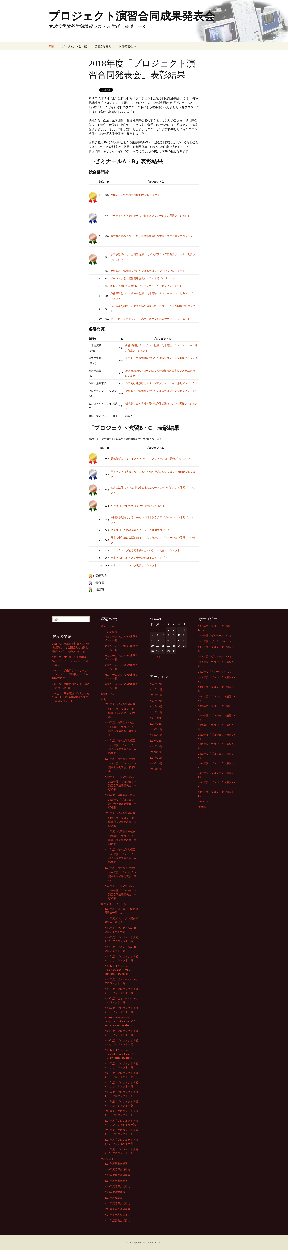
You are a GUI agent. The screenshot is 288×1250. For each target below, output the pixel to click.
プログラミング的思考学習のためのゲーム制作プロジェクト (145, 550)
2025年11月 (156, 689)
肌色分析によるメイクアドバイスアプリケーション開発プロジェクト (150, 458)
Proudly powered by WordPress (144, 1242)
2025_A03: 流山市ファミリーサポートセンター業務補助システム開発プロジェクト (70, 674)
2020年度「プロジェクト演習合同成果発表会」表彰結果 (122, 803)
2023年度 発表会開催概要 (120, 849)
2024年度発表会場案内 (117, 1214)
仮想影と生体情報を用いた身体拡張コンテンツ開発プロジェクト (147, 270)
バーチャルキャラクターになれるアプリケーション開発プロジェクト (150, 215)
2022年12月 (156, 706)
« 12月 (157, 656)
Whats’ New (107, 626)
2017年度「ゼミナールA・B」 (215, 641)
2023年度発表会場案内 (117, 1209)
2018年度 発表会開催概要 (120, 758)
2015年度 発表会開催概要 (120, 704)
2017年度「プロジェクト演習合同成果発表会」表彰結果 (122, 749)
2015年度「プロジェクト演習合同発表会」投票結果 (122, 712)
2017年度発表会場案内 (117, 1175)
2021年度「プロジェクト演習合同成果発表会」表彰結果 (122, 821)
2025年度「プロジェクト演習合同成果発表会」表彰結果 (122, 894)
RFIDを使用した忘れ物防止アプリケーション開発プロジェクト (146, 286)
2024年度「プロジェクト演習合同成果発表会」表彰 (122, 876)
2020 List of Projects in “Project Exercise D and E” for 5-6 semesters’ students (121, 1021)
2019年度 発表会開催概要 (120, 776)
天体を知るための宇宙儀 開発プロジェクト (135, 194)
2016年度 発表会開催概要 (120, 722)
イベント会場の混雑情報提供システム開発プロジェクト (142, 278)
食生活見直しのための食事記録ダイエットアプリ (139, 557)
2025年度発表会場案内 (117, 1220)
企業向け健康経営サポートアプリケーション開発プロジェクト (161, 383)
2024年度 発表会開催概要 (120, 867)
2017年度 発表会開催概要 (120, 740)
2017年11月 (156, 757)
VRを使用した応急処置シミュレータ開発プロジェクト (141, 530)
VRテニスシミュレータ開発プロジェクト (134, 565)
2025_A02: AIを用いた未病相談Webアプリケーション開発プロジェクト (70, 660)
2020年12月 (156, 729)
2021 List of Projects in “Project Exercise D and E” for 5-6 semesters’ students (121, 1053)
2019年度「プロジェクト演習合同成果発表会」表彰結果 (122, 785)
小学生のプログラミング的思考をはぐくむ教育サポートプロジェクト (150, 318)
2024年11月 (156, 695)
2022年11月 (156, 712)
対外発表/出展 (127, 46)
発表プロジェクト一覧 (114, 904)
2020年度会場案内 (115, 1192)
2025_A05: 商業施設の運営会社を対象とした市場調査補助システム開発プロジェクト (70, 697)
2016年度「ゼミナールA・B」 (215, 635)
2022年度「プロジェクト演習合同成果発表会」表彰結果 (122, 839)
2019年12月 (156, 740)
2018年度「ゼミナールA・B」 (215, 656)
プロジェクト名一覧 (74, 46)
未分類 (202, 807)
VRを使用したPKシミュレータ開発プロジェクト (138, 505)
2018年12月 (156, 746)
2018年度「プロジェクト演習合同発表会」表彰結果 (122, 767)
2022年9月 (155, 718)
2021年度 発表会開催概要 (120, 813)
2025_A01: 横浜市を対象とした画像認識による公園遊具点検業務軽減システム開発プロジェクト (70, 647)
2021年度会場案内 (115, 1197)
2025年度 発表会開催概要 (120, 885)
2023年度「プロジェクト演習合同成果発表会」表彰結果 (122, 858)
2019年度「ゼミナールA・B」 (215, 671)
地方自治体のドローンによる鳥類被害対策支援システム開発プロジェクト (152, 236)
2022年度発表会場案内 (117, 1203)
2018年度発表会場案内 (117, 1180)
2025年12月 (156, 683)
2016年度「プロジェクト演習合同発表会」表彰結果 (122, 730)
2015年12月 (156, 769)
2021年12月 (156, 723)
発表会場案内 (103, 46)
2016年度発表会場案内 (117, 1169)
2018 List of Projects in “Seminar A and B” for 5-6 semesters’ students (118, 969)
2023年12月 (156, 701)
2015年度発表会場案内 (117, 1163)
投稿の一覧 (107, 693)
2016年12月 (156, 763)
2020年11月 (156, 735)
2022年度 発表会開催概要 (120, 831)
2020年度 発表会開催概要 (120, 795)
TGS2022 (203, 801)
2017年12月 (156, 752)
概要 (51, 46)
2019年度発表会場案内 (117, 1186)
